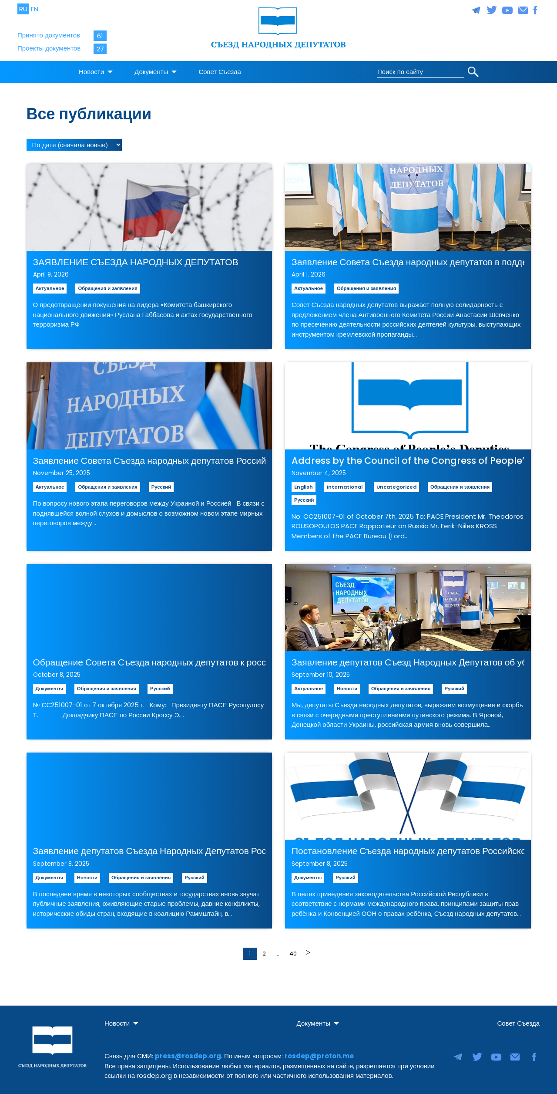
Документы (151, 69)
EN (34, 9)
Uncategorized (396, 483)
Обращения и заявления (107, 285)
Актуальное (50, 285)
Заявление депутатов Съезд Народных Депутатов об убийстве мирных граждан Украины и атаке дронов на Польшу (408, 659)
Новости (91, 69)
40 (293, 950)
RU (23, 9)
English (303, 483)
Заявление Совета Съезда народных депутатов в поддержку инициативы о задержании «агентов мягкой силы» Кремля (408, 259)
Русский (161, 483)
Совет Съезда (219, 69)
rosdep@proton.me (319, 1053)
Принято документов (48, 35)
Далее (307, 950)
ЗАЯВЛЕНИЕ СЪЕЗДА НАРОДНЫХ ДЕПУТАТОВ (135, 259)
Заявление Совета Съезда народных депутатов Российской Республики (149, 457)
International (344, 483)
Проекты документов (49, 48)
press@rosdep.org (188, 1053)
